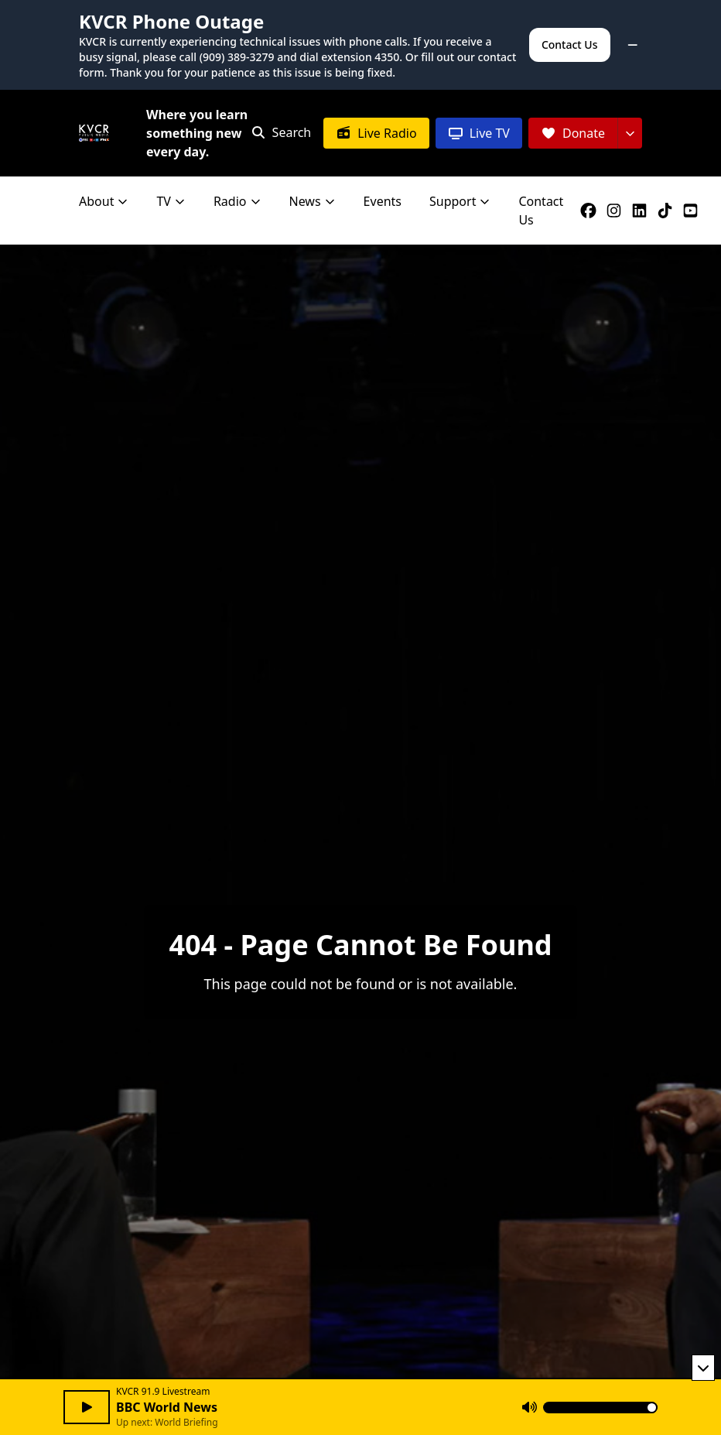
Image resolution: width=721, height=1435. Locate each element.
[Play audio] (86, 1407)
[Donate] (572, 133)
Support (459, 201)
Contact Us (570, 44)
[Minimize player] (703, 1368)
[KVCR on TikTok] (668, 210)
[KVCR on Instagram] (617, 210)
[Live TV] (479, 133)
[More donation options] (629, 133)
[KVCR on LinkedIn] (642, 210)
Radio (237, 201)
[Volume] (600, 1407)
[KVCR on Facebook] (591, 210)
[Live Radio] (376, 133)
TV (171, 201)
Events (383, 201)
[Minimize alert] (633, 45)
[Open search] (281, 132)
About (103, 201)
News (312, 201)
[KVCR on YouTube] (693, 210)
